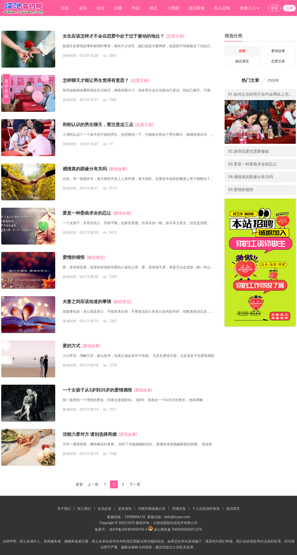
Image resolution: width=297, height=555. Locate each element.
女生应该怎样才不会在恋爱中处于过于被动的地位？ (113, 36)
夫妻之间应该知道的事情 (87, 301)
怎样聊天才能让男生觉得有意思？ (96, 80)
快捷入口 (249, 8)
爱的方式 (71, 345)
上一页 (92, 484)
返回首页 (233, 509)
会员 (83, 8)
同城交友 (179, 509)
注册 (289, 8)
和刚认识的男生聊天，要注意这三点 (98, 124)
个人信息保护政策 (206, 509)
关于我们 (64, 509)
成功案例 (196, 8)
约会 (136, 8)
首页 (65, 8)
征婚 (118, 8)
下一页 (134, 484)
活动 (100, 8)
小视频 (173, 8)
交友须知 (125, 509)
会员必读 (104, 509)
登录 (274, 8)
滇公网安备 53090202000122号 (178, 529)
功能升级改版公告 (151, 509)
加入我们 (84, 509)
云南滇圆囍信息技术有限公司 (175, 523)
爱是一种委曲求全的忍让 (87, 213)
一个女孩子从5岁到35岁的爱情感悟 (97, 390)
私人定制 (222, 8)
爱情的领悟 (74, 257)
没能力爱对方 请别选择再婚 (90, 434)
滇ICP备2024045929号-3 (128, 529)
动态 (153, 8)
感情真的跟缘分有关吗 (85, 168)
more (273, 80)
